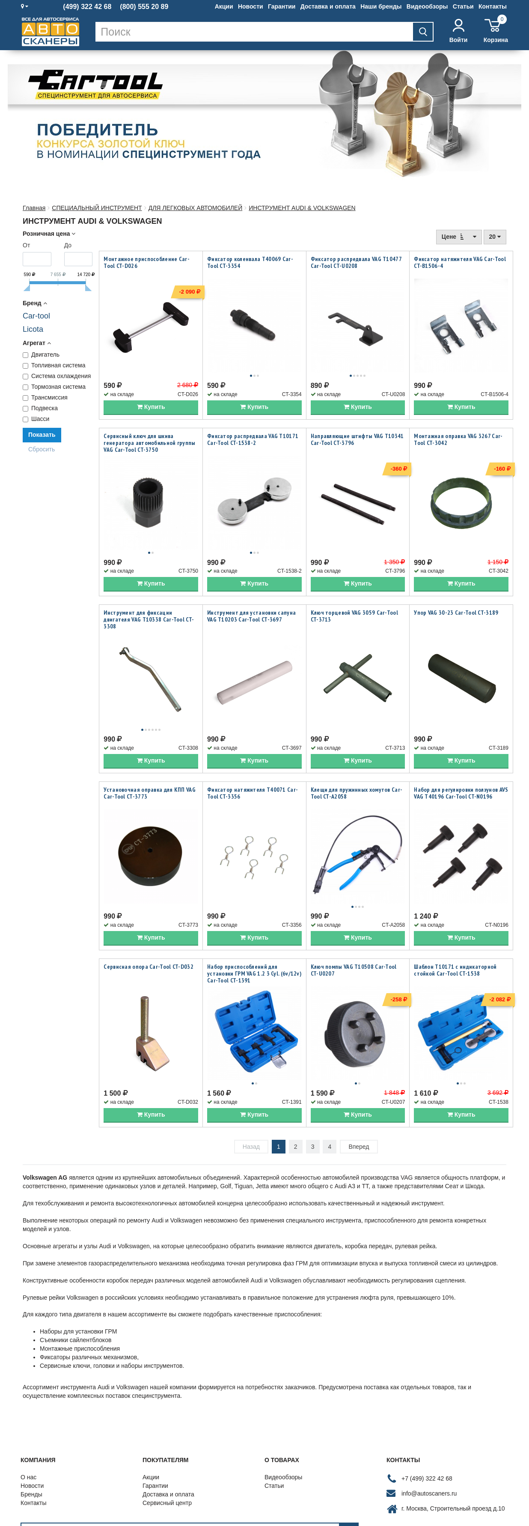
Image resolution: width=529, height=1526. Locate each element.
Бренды (31, 1448)
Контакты (492, 6)
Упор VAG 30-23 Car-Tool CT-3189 (456, 594)
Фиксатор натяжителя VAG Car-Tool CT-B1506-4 (460, 262)
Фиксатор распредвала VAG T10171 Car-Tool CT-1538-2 (252, 430)
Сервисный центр (167, 1456)
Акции (224, 6)
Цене (459, 236)
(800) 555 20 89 (144, 6)
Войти (458, 31)
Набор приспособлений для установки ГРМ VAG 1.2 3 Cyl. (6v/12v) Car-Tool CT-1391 (254, 936)
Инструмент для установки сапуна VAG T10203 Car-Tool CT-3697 (251, 597)
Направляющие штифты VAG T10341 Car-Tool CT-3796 (357, 430)
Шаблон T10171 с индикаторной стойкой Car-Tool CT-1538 (455, 932)
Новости (250, 6)
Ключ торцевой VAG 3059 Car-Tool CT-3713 (354, 597)
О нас (28, 1430)
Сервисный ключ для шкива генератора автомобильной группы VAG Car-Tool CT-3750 (149, 433)
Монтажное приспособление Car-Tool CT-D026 (147, 262)
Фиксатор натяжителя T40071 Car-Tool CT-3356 (252, 765)
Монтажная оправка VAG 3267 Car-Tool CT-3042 (458, 430)
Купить (151, 397)
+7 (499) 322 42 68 (426, 1431)
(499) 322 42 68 (87, 6)
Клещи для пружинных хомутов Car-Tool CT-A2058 (357, 765)
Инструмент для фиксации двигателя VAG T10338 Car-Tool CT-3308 (149, 601)
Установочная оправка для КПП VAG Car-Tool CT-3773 (150, 765)
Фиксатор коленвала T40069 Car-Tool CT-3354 (250, 262)
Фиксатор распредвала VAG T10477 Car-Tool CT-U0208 (356, 262)
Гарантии (281, 6)
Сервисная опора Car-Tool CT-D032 (148, 929)
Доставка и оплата (328, 6)
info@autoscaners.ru (429, 1446)
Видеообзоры (427, 6)
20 (495, 236)
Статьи (463, 6)
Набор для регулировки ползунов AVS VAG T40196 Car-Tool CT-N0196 (461, 765)
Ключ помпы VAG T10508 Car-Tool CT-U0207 (354, 932)
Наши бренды (380, 6)
